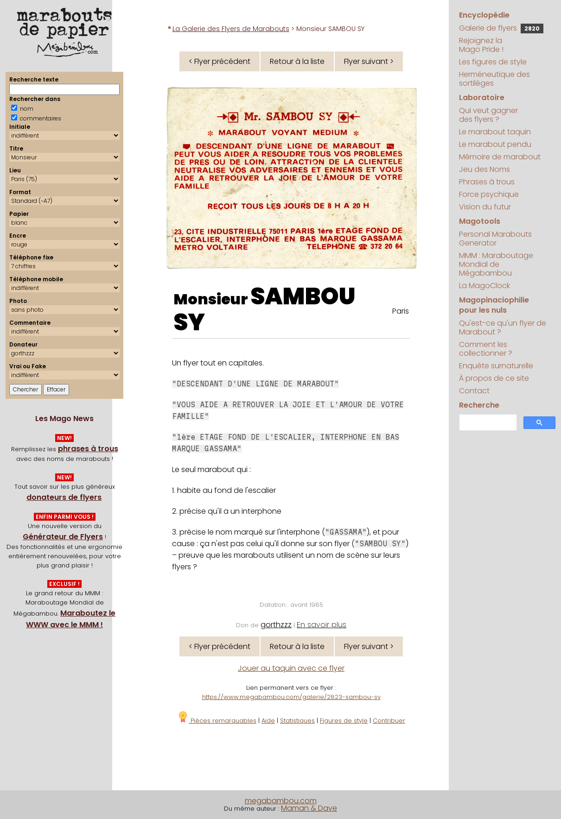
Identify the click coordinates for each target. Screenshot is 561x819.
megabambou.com (281, 800)
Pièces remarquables (216, 720)
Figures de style (344, 720)
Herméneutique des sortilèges (494, 78)
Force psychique (489, 194)
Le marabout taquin (495, 131)
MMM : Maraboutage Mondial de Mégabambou (496, 264)
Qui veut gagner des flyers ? (488, 115)
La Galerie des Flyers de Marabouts (230, 28)
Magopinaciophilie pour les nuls (494, 305)
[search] (487, 422)
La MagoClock (484, 285)
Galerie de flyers (501, 28)
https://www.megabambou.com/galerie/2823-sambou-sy (291, 697)
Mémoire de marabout (500, 156)
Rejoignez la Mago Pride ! (481, 45)
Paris (400, 311)
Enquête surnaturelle (496, 365)
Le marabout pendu (495, 144)
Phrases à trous (487, 181)
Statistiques (297, 720)
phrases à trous (88, 448)
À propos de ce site (494, 378)
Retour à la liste (297, 61)
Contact (474, 390)
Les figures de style (493, 62)
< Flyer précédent (219, 61)
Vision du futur (485, 207)
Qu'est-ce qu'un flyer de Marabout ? (502, 327)
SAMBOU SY (264, 309)
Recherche (479, 405)
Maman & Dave (309, 808)
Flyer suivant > (369, 61)
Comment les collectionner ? (485, 349)
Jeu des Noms (484, 169)
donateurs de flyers (64, 497)
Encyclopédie (484, 15)
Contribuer (389, 720)
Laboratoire (481, 97)
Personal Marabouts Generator (495, 238)
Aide (268, 720)
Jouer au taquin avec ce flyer (291, 668)
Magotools (479, 221)
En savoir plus (321, 624)
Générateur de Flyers (63, 536)
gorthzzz (276, 624)
